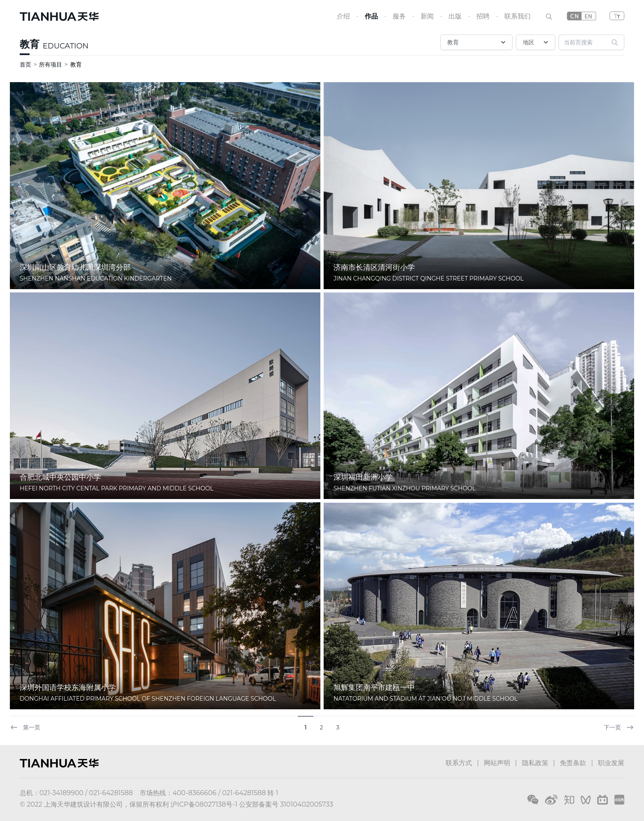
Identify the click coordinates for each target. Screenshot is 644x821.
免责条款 (573, 763)
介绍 (343, 16)
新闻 (427, 16)
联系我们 (517, 16)
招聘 (483, 16)
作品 (371, 16)
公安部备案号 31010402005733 (286, 804)
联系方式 (459, 763)
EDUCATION (65, 46)
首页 (25, 64)
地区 (536, 42)
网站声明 (497, 763)
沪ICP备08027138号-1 (203, 804)
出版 (455, 16)
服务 (399, 16)
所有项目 (50, 64)
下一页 (619, 727)
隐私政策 (535, 763)
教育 (29, 44)
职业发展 (611, 763)
